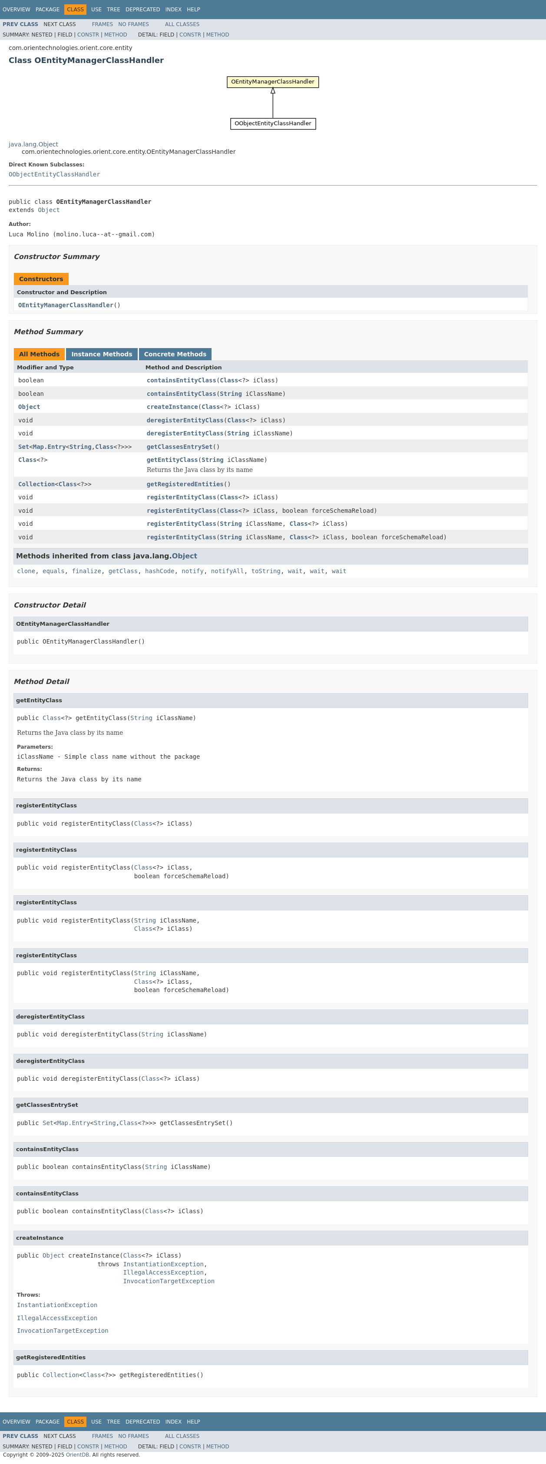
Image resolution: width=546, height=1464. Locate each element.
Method (115, 35)
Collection (36, 484)
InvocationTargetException (169, 1281)
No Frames (133, 24)
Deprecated (143, 10)
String (231, 393)
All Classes (182, 24)
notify (193, 571)
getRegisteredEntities (185, 484)
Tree (113, 10)
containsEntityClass (181, 380)
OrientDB (77, 1455)
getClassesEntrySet (180, 446)
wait (295, 571)
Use (96, 10)
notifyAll (227, 571)
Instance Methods (101, 354)
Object (49, 209)
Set (23, 446)
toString (266, 571)
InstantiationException (163, 1264)
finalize (86, 571)
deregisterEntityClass (185, 420)
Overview (16, 10)
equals (54, 571)
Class (229, 380)
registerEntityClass (181, 497)
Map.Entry (49, 446)
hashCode (159, 571)
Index (173, 10)
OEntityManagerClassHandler (65, 305)
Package (48, 10)
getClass (123, 571)
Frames (102, 24)
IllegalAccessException (163, 1272)
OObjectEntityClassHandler (54, 174)
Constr (88, 35)
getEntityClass (172, 459)
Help (193, 10)
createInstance (172, 406)
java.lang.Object (33, 144)
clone (26, 571)
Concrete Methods (175, 354)
